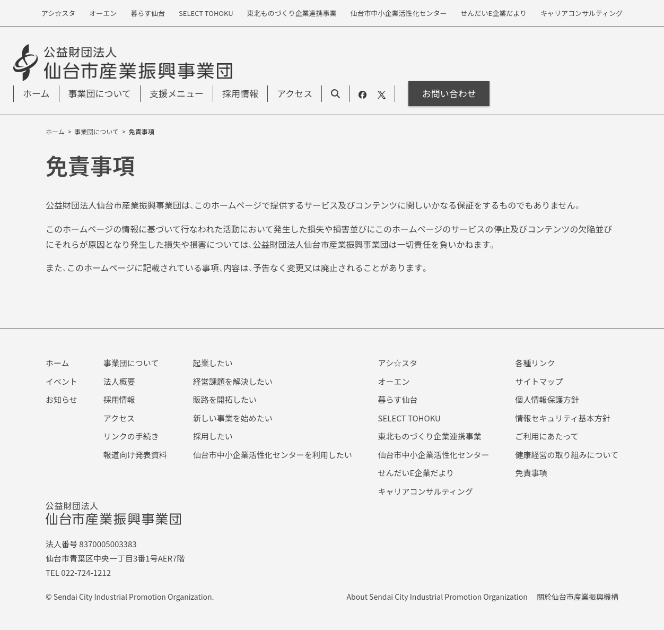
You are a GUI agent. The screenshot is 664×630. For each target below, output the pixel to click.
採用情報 (240, 93)
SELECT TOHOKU (409, 418)
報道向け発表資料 (135, 454)
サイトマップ (539, 381)
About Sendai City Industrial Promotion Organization (437, 596)
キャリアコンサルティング (425, 491)
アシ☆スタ (397, 362)
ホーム (36, 93)
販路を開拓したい (225, 399)
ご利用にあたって (546, 436)
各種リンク (535, 362)
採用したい (213, 436)
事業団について (100, 93)
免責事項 (531, 472)
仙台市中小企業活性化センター (434, 454)
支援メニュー (177, 93)
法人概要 (119, 381)
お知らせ (61, 399)
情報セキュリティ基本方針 (562, 418)
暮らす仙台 (398, 399)
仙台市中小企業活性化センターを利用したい (272, 454)
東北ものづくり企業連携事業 (430, 436)
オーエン (394, 381)
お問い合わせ (449, 93)
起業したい (213, 362)
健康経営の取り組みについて (566, 454)
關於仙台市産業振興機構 (577, 596)
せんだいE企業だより (416, 472)
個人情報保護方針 (547, 399)
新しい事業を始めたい (233, 418)
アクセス (294, 93)
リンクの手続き (131, 436)
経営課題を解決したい (233, 381)
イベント (61, 381)
